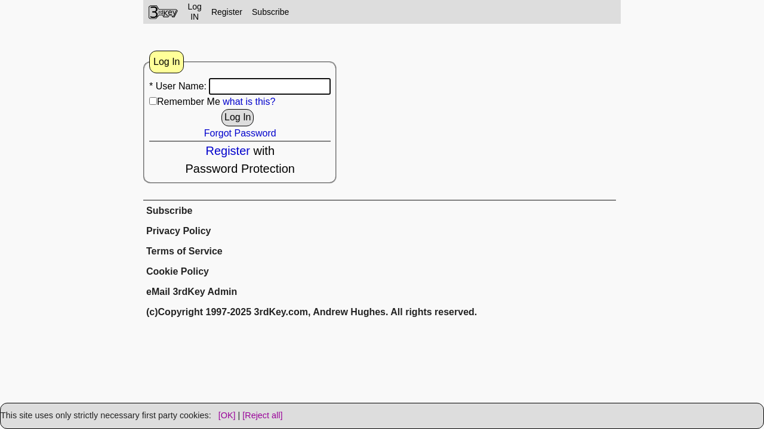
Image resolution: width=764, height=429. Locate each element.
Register (226, 12)
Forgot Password (240, 133)
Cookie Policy (177, 271)
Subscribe (270, 12)
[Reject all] (262, 415)
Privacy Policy (178, 231)
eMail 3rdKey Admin (191, 292)
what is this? (249, 102)
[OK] (227, 415)
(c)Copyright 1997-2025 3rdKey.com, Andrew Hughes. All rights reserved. (311, 312)
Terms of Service (184, 251)
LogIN (195, 11)
